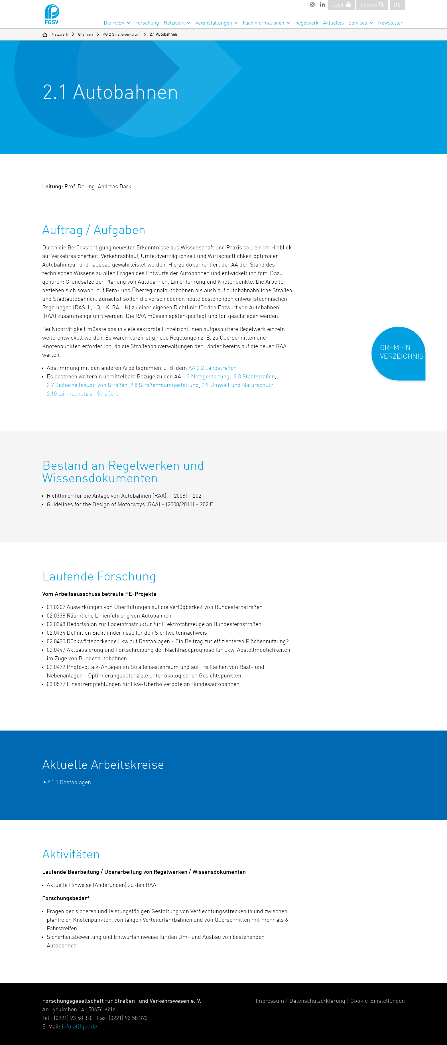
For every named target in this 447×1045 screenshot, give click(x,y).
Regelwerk (306, 23)
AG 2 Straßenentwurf (121, 35)
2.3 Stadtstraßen (254, 377)
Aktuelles (333, 23)
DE (397, 5)
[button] (402, 358)
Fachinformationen (263, 23)
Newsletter (390, 23)
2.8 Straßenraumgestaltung (164, 385)
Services (357, 23)
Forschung (147, 23)
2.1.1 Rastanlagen (69, 783)
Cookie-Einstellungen (377, 1001)
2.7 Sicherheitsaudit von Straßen (87, 385)
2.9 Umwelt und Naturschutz (237, 385)
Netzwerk (174, 23)
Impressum (270, 1001)
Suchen (372, 5)
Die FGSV (114, 23)
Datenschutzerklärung (317, 1001)
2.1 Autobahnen (163, 35)
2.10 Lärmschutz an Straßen (82, 394)
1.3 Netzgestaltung (205, 377)
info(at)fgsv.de (79, 1027)
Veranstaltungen (214, 23)
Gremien (85, 35)
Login (341, 5)
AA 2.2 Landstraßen (212, 368)
